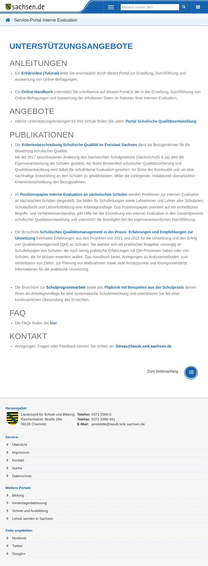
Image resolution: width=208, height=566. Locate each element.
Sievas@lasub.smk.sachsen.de (144, 346)
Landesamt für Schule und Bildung (48, 414)
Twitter (17, 546)
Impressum (20, 452)
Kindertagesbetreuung (29, 503)
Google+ (19, 554)
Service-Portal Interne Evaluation (40, 20)
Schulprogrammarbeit (65, 287)
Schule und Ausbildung (30, 511)
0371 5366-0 (101, 414)
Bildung (18, 495)
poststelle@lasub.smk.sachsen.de (118, 424)
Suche (17, 468)
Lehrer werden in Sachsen (32, 519)
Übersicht (19, 445)
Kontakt (18, 460)
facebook (19, 538)
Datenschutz (22, 476)
